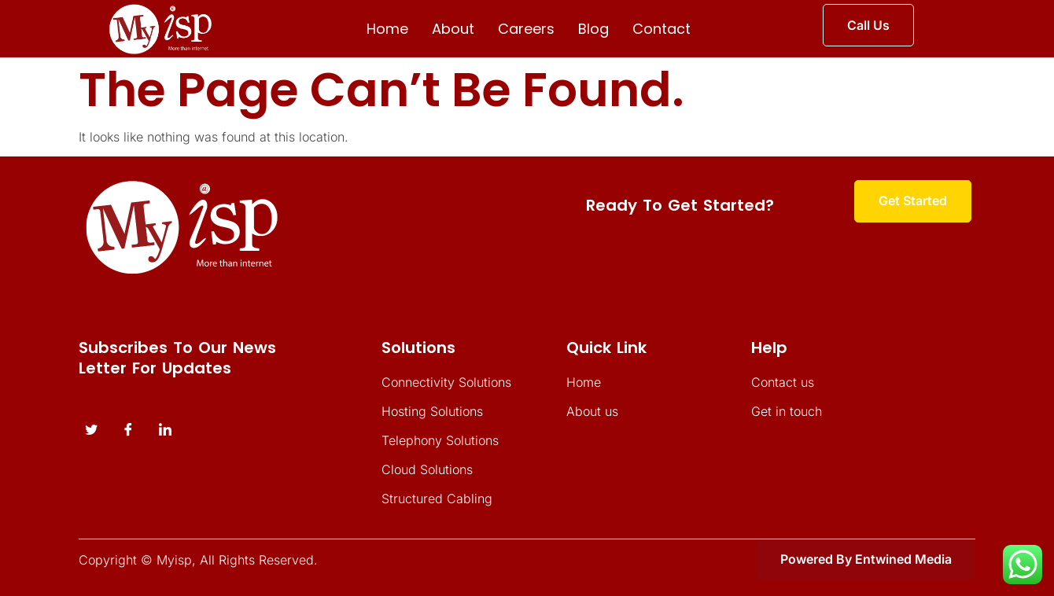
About (453, 29)
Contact (661, 29)
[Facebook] (128, 430)
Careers (526, 29)
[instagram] (165, 430)
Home (387, 29)
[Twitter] (91, 430)
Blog (593, 29)
